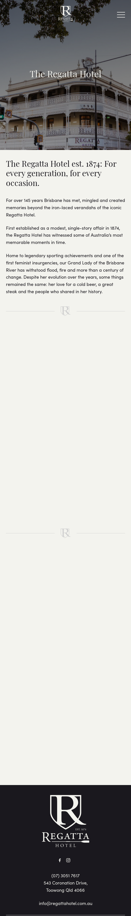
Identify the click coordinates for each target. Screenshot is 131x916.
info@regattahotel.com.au (65, 903)
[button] (121, 16)
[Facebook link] (60, 860)
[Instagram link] (68, 860)
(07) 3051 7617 (65, 875)
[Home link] (65, 14)
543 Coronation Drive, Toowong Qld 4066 (66, 886)
